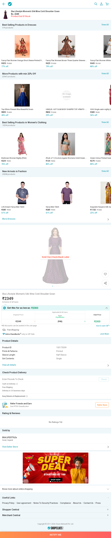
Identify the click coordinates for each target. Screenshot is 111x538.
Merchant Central (11, 515)
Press (98, 503)
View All (105, 25)
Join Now (104, 334)
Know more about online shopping (17, 489)
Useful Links (8, 497)
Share (105, 283)
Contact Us (88, 503)
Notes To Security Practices (46, 503)
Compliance (65, 503)
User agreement (24, 503)
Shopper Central (10, 509)
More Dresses (56, 219)
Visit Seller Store (56, 447)
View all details (56, 365)
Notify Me (55, 534)
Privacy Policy (8, 503)
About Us (77, 503)
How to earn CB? (103, 325)
